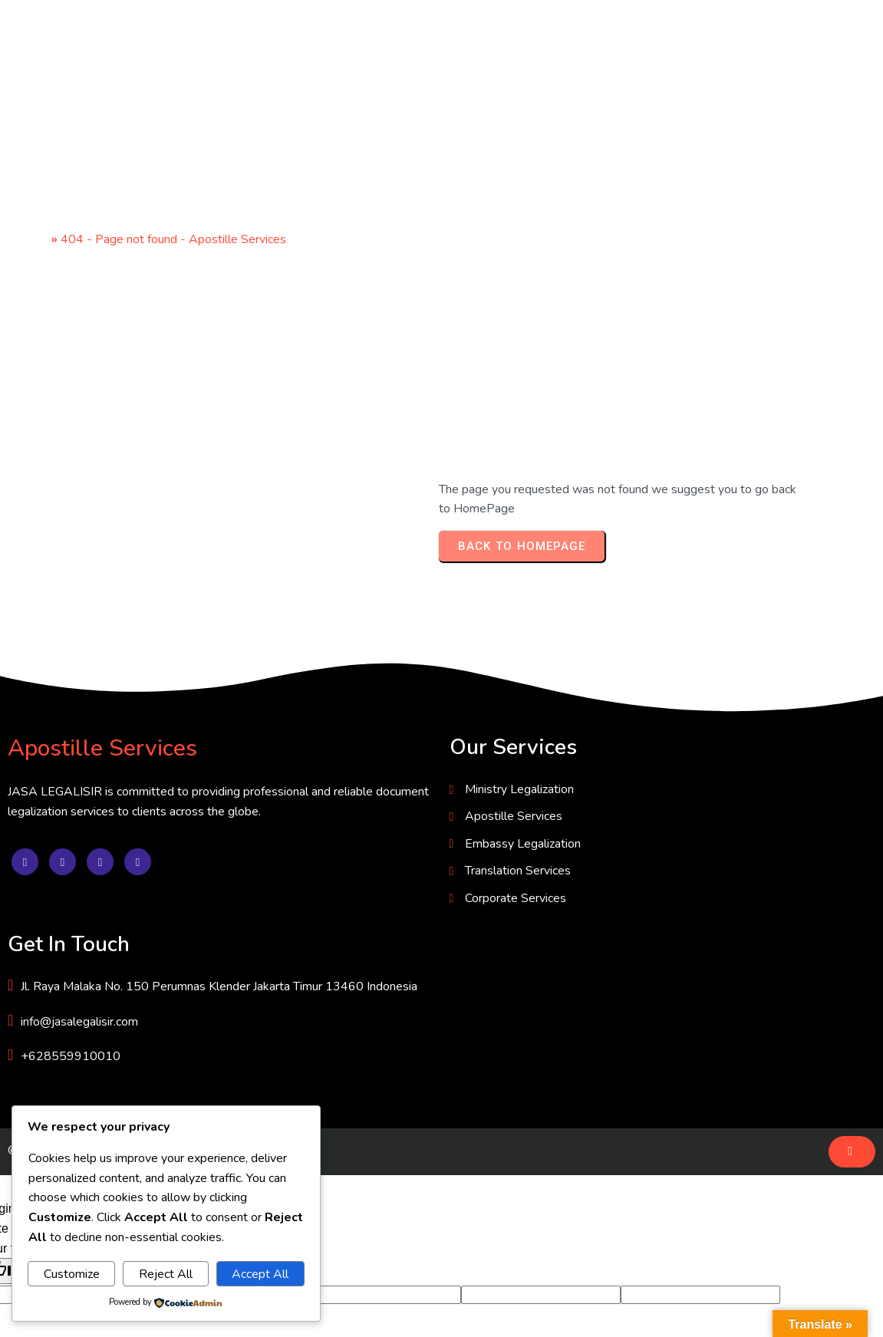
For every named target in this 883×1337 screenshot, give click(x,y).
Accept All (260, 1274)
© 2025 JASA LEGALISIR (79, 982)
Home (31, 240)
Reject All (166, 1274)
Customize (72, 1274)
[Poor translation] (56, 1103)
